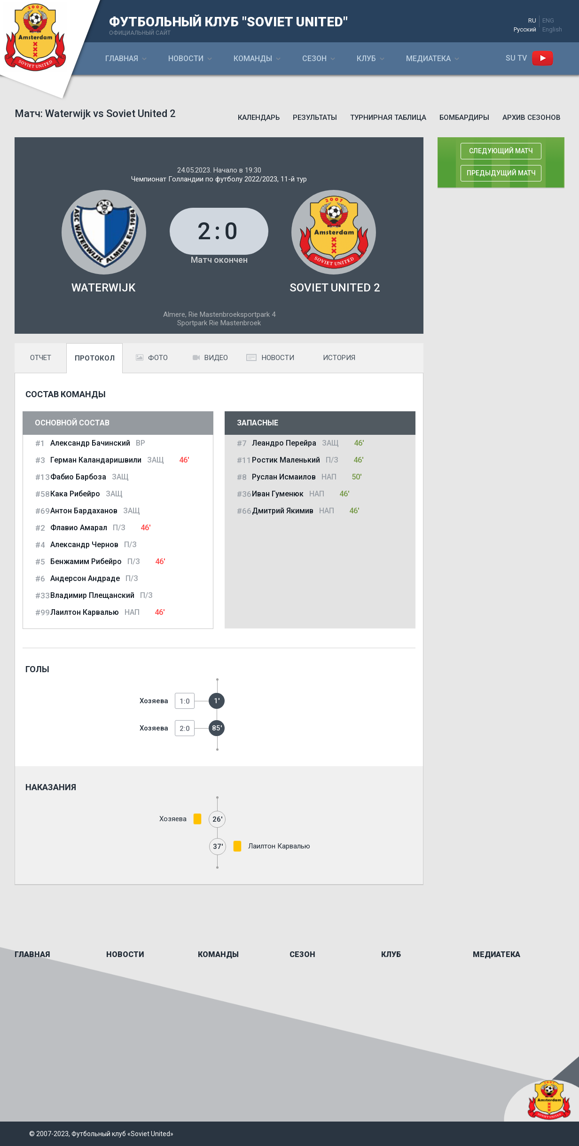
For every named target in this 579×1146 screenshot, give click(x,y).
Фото (152, 357)
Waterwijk (103, 287)
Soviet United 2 (335, 287)
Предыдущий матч (501, 173)
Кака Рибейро (75, 493)
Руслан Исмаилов (284, 476)
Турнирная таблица (388, 117)
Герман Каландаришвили (95, 459)
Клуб (366, 58)
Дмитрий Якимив (282, 510)
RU (532, 20)
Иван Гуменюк (278, 493)
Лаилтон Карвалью (84, 612)
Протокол (95, 358)
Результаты (315, 117)
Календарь (259, 117)
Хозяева (154, 701)
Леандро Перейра (284, 443)
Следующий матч (501, 151)
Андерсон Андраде (85, 578)
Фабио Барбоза (78, 476)
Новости (185, 58)
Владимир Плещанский (92, 595)
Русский (525, 29)
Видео (210, 357)
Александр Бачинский (90, 443)
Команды (253, 58)
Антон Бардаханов (83, 510)
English (552, 29)
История (339, 357)
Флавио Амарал (78, 527)
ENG (548, 20)
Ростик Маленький (286, 459)
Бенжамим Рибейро (86, 561)
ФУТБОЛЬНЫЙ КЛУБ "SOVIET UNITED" (228, 22)
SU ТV (516, 58)
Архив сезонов (531, 117)
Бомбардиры (464, 117)
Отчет (40, 357)
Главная (121, 58)
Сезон (314, 58)
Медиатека (428, 58)
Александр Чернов (84, 544)
